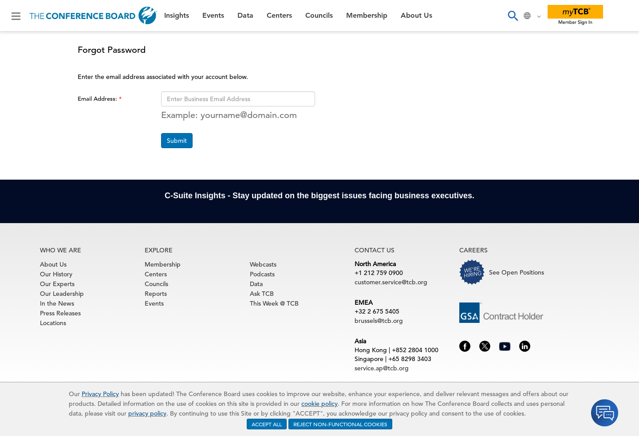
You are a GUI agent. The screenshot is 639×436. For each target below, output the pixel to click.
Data (245, 16)
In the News (57, 303)
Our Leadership (62, 294)
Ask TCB (262, 294)
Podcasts (262, 274)
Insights (176, 16)
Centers (279, 16)
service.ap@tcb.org (382, 368)
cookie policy (319, 404)
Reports (156, 294)
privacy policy (147, 413)
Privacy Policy (100, 394)
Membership (366, 16)
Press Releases (60, 313)
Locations (53, 323)
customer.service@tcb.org (391, 282)
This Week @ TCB (274, 303)
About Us (416, 16)
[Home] (93, 15)
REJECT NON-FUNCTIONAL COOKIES (340, 424)
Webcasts (263, 264)
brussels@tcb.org (379, 321)
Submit (177, 141)
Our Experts (57, 284)
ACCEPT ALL (267, 424)
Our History (56, 274)
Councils (319, 16)
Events (213, 16)
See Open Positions (516, 272)
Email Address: (98, 98)
